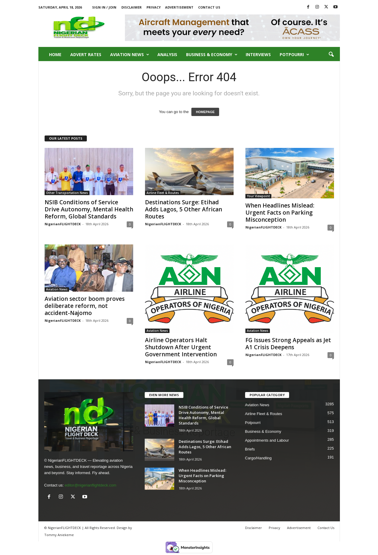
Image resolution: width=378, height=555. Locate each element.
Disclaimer (131, 7)
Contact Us (209, 7)
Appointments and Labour (267, 440)
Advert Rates (85, 54)
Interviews (258, 54)
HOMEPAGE (205, 112)
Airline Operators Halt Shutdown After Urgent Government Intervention (181, 347)
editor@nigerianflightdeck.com (90, 485)
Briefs (250, 449)
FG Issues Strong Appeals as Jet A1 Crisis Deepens (288, 343)
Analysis (167, 54)
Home (55, 54)
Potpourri (294, 54)
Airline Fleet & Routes (162, 193)
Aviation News (129, 54)
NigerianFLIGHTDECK (63, 224)
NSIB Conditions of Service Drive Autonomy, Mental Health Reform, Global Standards (89, 209)
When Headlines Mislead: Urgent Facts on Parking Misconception (279, 212)
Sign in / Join (104, 7)
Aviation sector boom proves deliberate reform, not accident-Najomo (85, 306)
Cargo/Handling (258, 458)
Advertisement (179, 7)
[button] (331, 54)
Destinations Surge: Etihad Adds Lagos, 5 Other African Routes (183, 209)
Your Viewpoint (258, 196)
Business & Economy (211, 54)
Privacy (153, 7)
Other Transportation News (67, 193)
